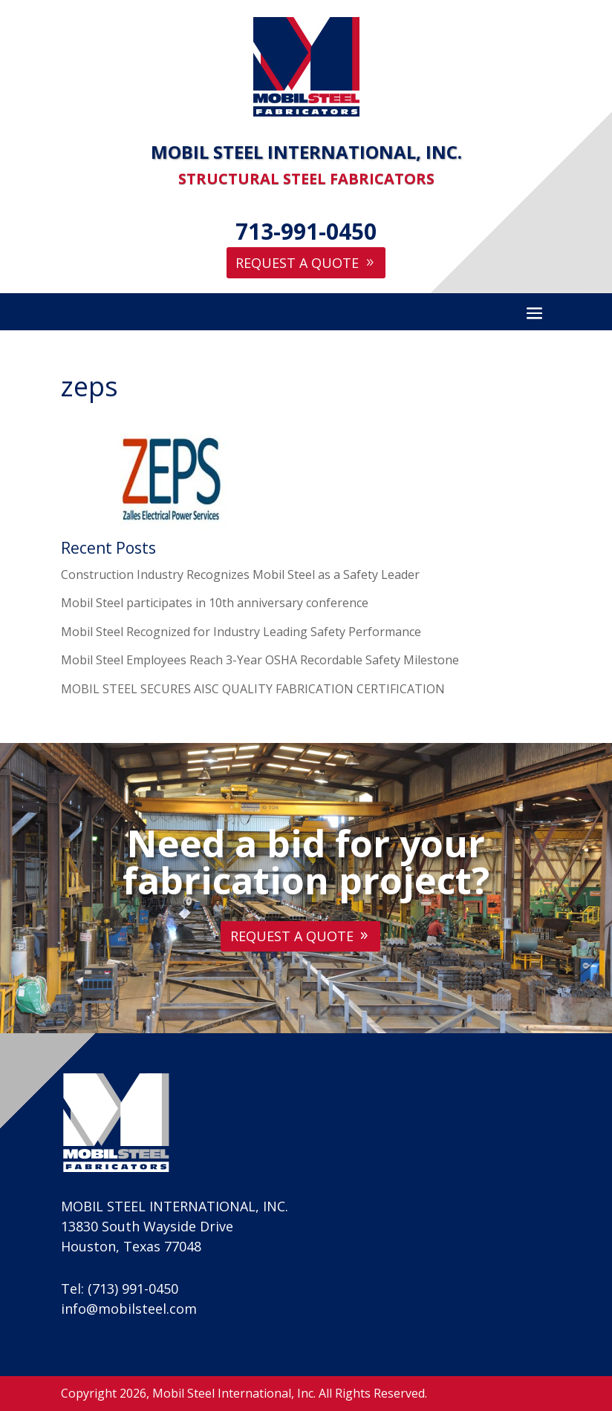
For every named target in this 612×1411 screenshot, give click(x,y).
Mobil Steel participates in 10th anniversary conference (214, 603)
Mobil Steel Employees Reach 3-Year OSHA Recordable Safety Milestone (260, 660)
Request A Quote (297, 263)
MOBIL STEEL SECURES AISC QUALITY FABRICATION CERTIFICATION (253, 689)
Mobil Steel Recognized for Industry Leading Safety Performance (241, 631)
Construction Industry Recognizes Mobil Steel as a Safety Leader (240, 574)
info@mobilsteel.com (129, 1308)
